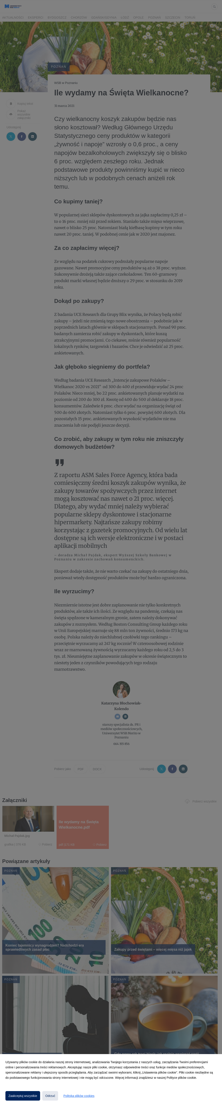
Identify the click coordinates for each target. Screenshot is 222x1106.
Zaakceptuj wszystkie (22, 1096)
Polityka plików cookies (78, 1096)
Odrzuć (50, 1096)
